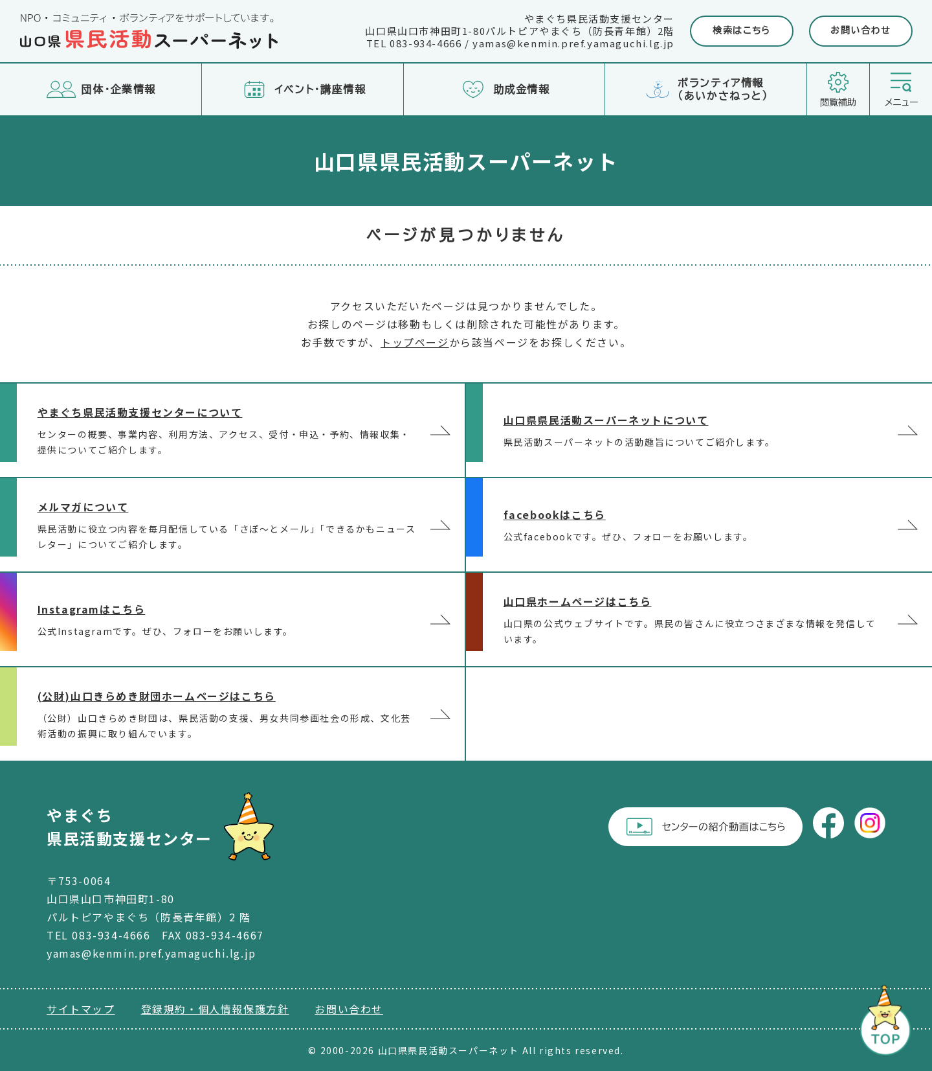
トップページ (415, 342)
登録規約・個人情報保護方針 (215, 1009)
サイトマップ (81, 1009)
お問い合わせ (860, 30)
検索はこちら (742, 30)
